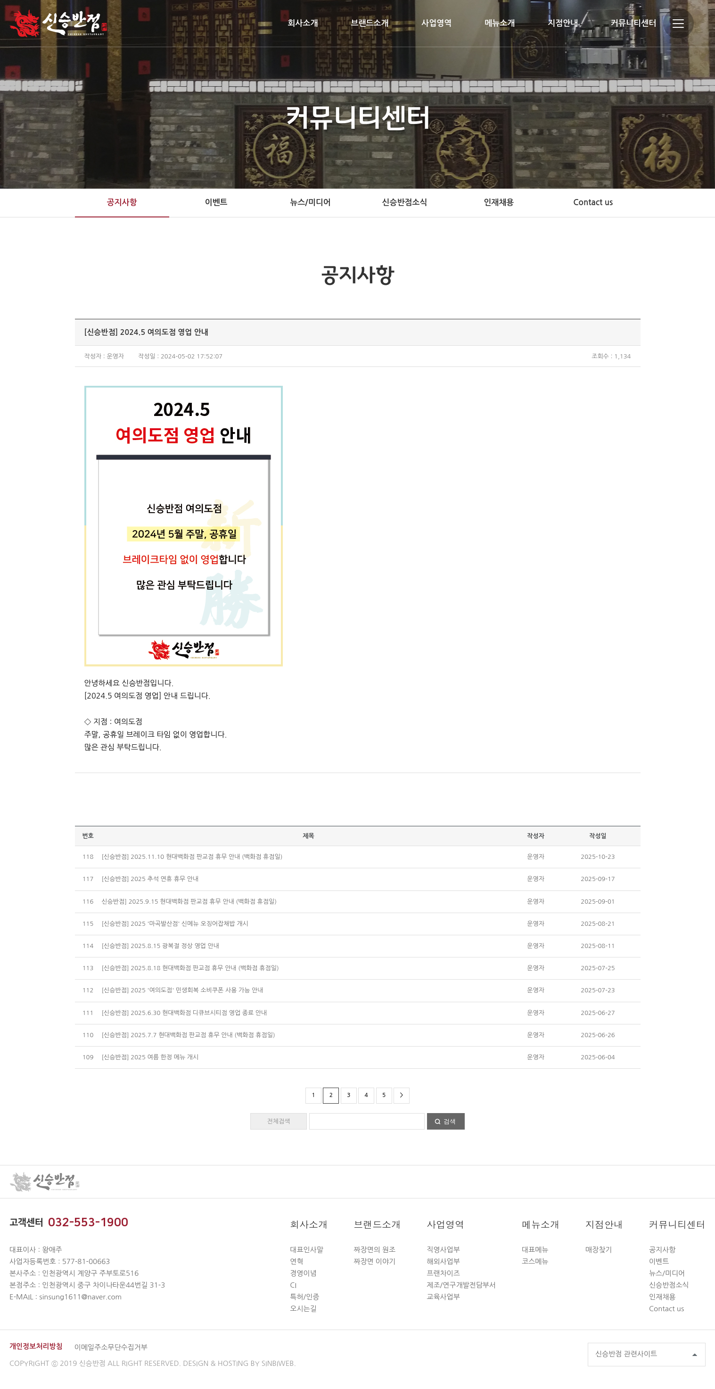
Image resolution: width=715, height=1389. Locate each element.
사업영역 (436, 23)
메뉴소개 (500, 23)
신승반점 (58, 23)
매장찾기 (598, 1249)
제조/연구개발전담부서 (461, 1285)
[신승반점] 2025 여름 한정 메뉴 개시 (149, 1057)
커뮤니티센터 (633, 23)
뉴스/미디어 (310, 203)
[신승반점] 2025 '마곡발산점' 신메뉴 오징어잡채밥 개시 (174, 924)
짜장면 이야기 (374, 1261)
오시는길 (303, 1308)
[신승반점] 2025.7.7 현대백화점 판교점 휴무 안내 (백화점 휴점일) (188, 1035)
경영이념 (303, 1273)
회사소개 (303, 23)
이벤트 (216, 203)
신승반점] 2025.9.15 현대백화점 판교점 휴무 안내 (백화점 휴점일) (189, 901)
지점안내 (563, 23)
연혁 (296, 1261)
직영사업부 (443, 1249)
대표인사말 (306, 1249)
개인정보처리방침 (36, 1346)
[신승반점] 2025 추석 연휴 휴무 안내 (149, 879)
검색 (450, 1121)
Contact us (593, 203)
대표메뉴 (535, 1249)
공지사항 (122, 203)
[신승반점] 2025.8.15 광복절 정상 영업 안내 (160, 946)
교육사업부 (443, 1296)
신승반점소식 (404, 203)
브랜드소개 (369, 23)
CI (293, 1285)
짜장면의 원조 (374, 1249)
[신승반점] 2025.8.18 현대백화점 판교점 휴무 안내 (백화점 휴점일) (190, 968)
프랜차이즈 (443, 1273)
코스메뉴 (535, 1261)
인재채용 (499, 203)
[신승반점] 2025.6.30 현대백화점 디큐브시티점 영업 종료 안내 (184, 1013)
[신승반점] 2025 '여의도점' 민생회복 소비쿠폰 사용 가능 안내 (182, 990)
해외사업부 (443, 1261)
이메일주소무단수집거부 (111, 1347)
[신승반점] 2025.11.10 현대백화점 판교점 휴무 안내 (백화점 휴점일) (191, 857)
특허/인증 (304, 1296)
